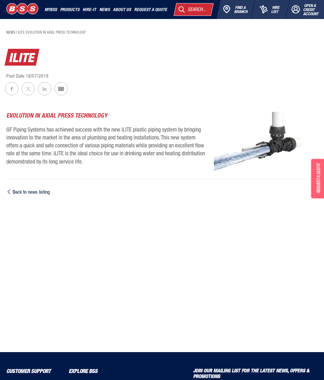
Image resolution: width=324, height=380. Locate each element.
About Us (122, 9)
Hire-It (89, 9)
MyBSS (51, 9)
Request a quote (150, 9)
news (10, 32)
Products (69, 9)
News (104, 9)
